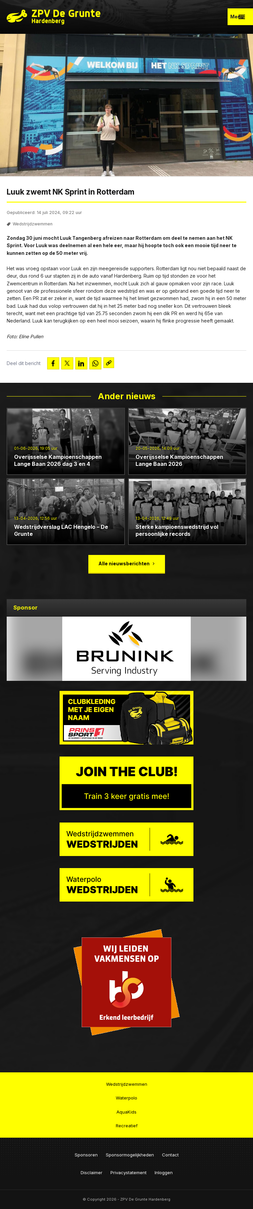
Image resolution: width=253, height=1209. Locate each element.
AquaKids (126, 1111)
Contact (170, 1154)
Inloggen (164, 1172)
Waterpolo (126, 1097)
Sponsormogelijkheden (130, 1154)
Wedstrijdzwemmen (33, 225)
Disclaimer (91, 1172)
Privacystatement (128, 1172)
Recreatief (127, 1125)
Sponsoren (86, 1154)
